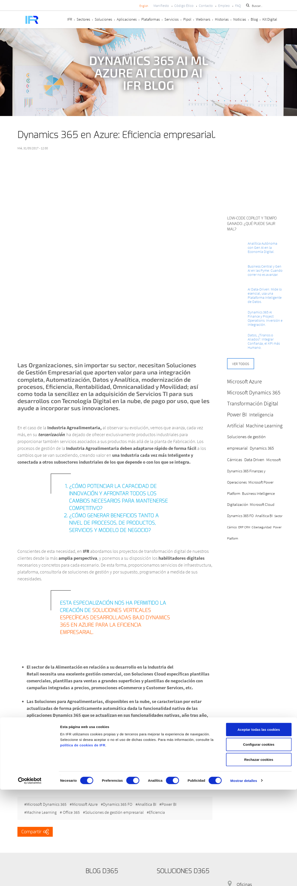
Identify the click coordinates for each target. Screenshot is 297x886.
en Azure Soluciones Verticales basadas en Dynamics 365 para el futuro (105, 765)
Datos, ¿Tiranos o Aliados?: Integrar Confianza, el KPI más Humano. (264, 341)
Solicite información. (36, 783)
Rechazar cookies (258, 856)
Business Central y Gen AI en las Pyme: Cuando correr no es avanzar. (265, 270)
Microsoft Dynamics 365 (46, 802)
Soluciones (103, 19)
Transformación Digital (252, 403)
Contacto (206, 5)
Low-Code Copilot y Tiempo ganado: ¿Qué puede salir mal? (252, 224)
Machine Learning (41, 809)
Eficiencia (160, 809)
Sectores (83, 19)
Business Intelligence (258, 493)
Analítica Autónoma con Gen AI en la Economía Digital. (262, 247)
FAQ (238, 5)
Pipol (187, 19)
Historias (222, 19)
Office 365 (72, 809)
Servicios (171, 19)
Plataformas (150, 19)
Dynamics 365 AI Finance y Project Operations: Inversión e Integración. (265, 318)
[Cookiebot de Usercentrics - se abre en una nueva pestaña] (30, 877)
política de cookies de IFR (82, 841)
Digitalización (237, 504)
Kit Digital (269, 19)
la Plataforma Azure (108, 722)
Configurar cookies (259, 841)
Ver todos (240, 363)
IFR (69, 19)
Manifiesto (161, 5)
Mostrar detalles (243, 877)
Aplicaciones (127, 19)
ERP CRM (244, 527)
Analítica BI (150, 802)
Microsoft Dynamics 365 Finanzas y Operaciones (254, 471)
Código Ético (184, 5)
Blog (254, 19)
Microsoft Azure (86, 802)
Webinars (203, 19)
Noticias (239, 19)
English (143, 6)
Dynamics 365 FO (120, 802)
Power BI (173, 802)
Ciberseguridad (262, 527)
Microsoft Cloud (262, 504)
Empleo (224, 5)
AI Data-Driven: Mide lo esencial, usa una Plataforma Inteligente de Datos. (265, 295)
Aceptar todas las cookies (258, 826)
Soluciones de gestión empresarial (116, 809)
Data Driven (254, 459)
